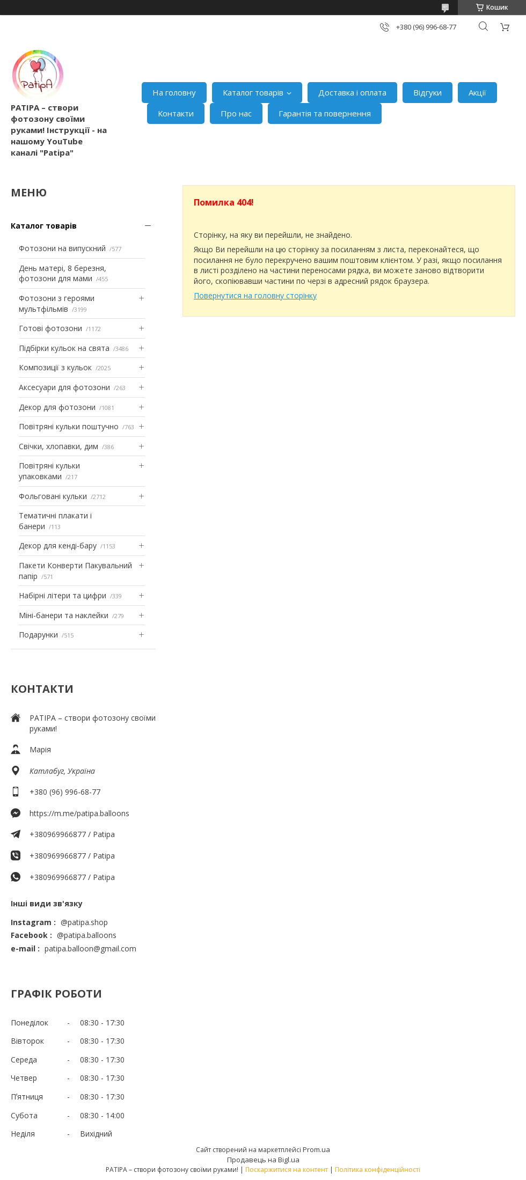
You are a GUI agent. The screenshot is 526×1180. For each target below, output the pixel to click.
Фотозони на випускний (62, 248)
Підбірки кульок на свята (64, 348)
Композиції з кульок (55, 367)
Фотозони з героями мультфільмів (56, 303)
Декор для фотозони (57, 407)
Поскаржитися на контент (286, 1169)
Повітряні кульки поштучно (69, 426)
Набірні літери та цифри (62, 595)
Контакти (176, 113)
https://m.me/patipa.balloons (79, 813)
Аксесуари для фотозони (64, 387)
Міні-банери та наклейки (63, 615)
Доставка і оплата (352, 92)
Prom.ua (316, 1149)
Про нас (236, 113)
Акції (477, 92)
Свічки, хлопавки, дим (58, 446)
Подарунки (38, 634)
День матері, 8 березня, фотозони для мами (62, 273)
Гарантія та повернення (325, 113)
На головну (174, 92)
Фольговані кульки (53, 496)
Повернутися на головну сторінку (255, 295)
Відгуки (427, 92)
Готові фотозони (50, 328)
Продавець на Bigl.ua (263, 1159)
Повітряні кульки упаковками (49, 470)
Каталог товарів (253, 92)
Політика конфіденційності (377, 1169)
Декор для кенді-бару (58, 545)
